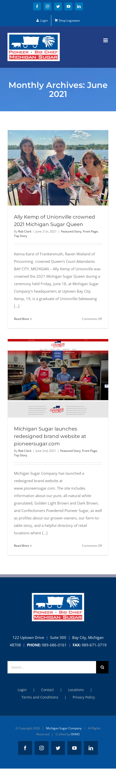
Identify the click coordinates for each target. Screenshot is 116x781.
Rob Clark (24, 231)
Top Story (20, 236)
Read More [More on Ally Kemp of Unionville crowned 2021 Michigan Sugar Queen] (21, 319)
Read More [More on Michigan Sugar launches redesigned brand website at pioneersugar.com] (21, 546)
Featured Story (71, 231)
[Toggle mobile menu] (106, 40)
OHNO (75, 734)
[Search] (102, 667)
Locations (76, 689)
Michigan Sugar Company (64, 728)
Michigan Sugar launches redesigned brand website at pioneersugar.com (50, 436)
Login (22, 689)
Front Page (90, 231)
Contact (47, 689)
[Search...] (51, 667)
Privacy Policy (84, 697)
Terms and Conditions (39, 697)
